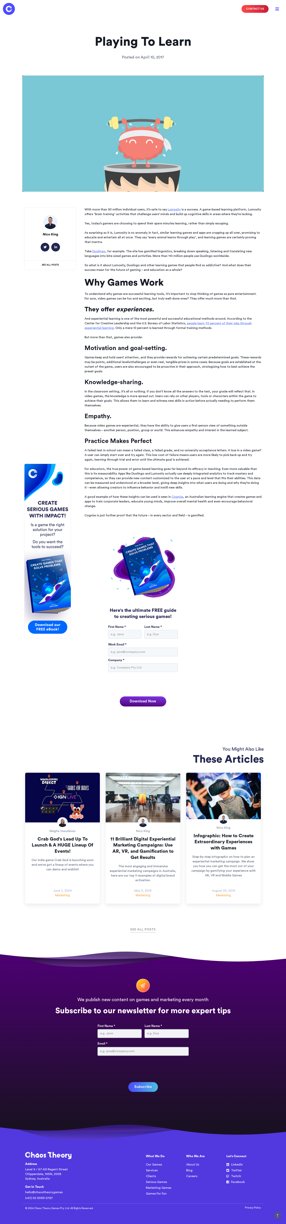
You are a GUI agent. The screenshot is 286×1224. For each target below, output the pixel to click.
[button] (277, 9)
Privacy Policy (253, 1207)
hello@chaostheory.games (44, 1192)
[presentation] (137, 683)
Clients (151, 1176)
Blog (189, 1170)
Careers (191, 1176)
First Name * (117, 626)
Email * (102, 1061)
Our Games (154, 1164)
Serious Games (156, 1182)
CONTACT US (255, 9)
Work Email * (117, 644)
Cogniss (177, 496)
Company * (116, 660)
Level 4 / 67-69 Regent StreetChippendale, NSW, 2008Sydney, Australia (46, 1174)
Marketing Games (158, 1187)
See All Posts (50, 265)
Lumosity (174, 209)
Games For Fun (156, 1193)
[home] (9, 9)
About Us (192, 1164)
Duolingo (98, 251)
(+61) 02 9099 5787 (39, 1198)
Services (152, 1170)
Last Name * (153, 626)
